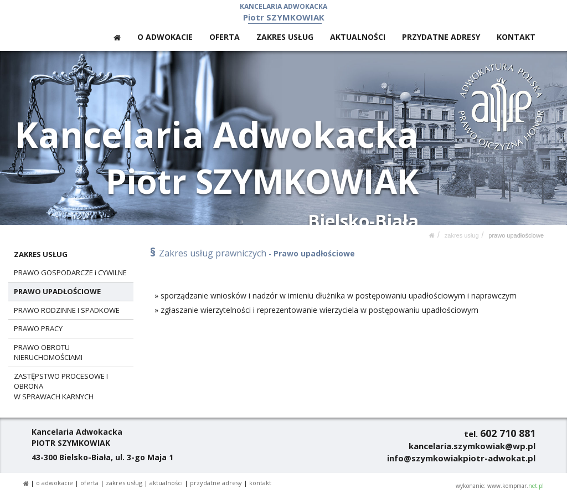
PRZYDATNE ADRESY (441, 37)
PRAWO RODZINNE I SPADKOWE (67, 310)
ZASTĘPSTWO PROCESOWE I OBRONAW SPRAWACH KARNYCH (61, 386)
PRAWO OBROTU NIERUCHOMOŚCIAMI (48, 352)
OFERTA (224, 37)
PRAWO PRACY (38, 328)
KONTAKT (516, 37)
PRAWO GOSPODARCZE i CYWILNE (70, 272)
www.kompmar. (515, 486)
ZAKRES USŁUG (284, 37)
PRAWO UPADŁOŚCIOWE (516, 235)
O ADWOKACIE (165, 37)
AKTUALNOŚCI (357, 37)
